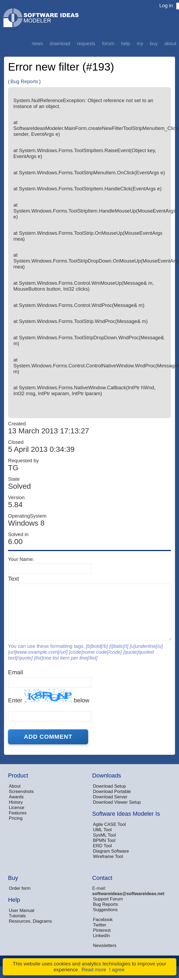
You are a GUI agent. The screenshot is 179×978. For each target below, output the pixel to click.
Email (15, 672)
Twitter (99, 924)
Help (125, 43)
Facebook (103, 919)
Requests (86, 43)
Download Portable (112, 791)
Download (60, 43)
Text (13, 578)
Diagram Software (111, 851)
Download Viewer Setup (117, 802)
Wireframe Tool (108, 856)
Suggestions (105, 909)
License (16, 807)
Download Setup (109, 786)
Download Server (110, 796)
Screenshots (21, 791)
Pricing (15, 818)
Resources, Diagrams (30, 921)
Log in (166, 5)
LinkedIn (101, 935)
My (140, 43)
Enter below (48, 696)
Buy (154, 43)
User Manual (21, 910)
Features (17, 812)
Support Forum (108, 899)
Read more (93, 969)
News (37, 43)
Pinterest (102, 930)
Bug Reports (24, 81)
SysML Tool (104, 835)
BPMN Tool (104, 840)
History (16, 802)
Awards (16, 796)
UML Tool (102, 829)
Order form (19, 888)
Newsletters (104, 945)
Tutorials (17, 915)
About (170, 43)
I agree (117, 969)
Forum (108, 43)
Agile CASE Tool (109, 824)
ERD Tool (102, 845)
